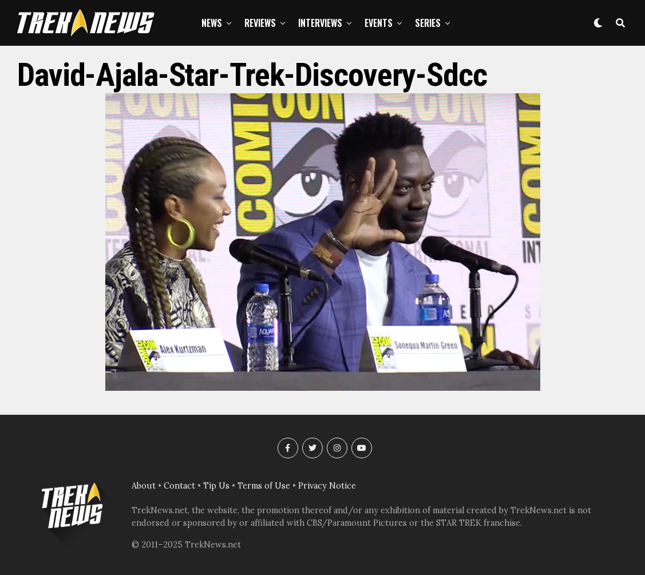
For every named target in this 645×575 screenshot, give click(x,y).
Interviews (320, 23)
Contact (179, 486)
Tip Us (216, 486)
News (211, 23)
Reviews (260, 23)
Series (428, 23)
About (144, 486)
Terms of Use (264, 486)
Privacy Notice (327, 486)
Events (379, 23)
